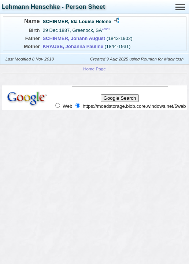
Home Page (94, 68)
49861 (106, 29)
